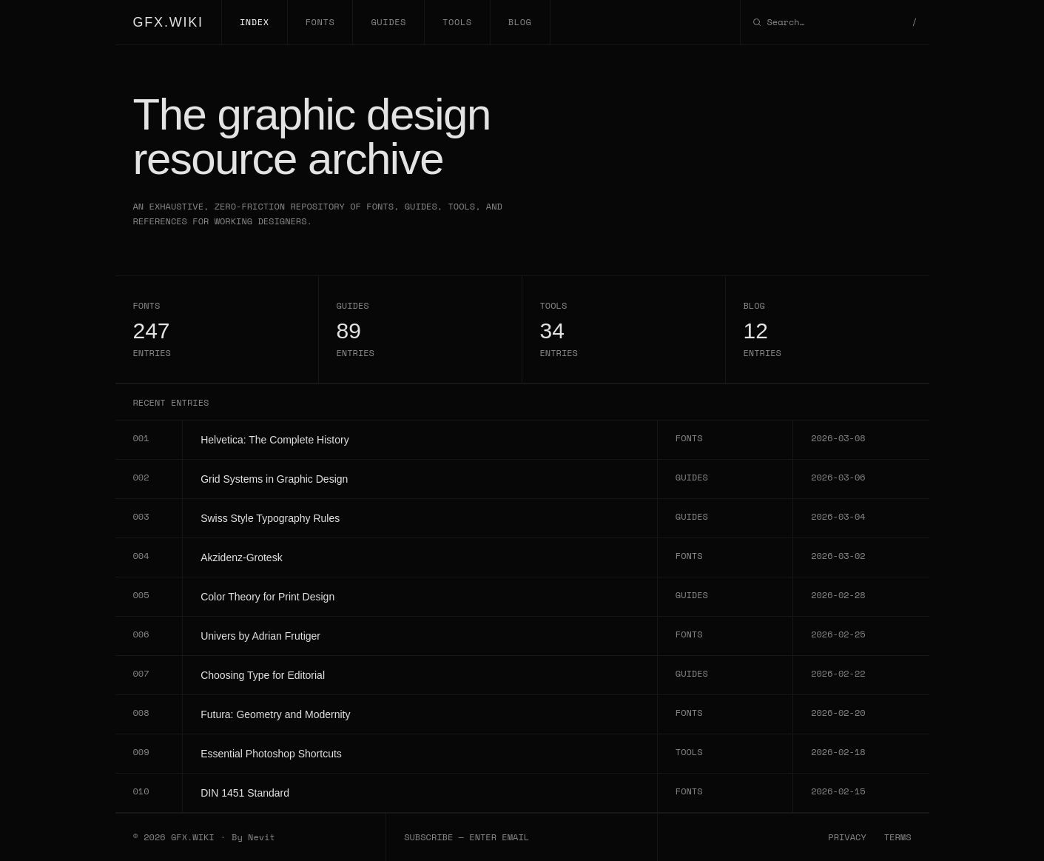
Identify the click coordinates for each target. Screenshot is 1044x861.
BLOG (520, 22)
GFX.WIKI (168, 22)
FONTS (320, 22)
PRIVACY (847, 837)
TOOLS (457, 22)
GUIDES (388, 22)
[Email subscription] (521, 837)
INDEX (254, 22)
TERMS (898, 837)
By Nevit (253, 837)
